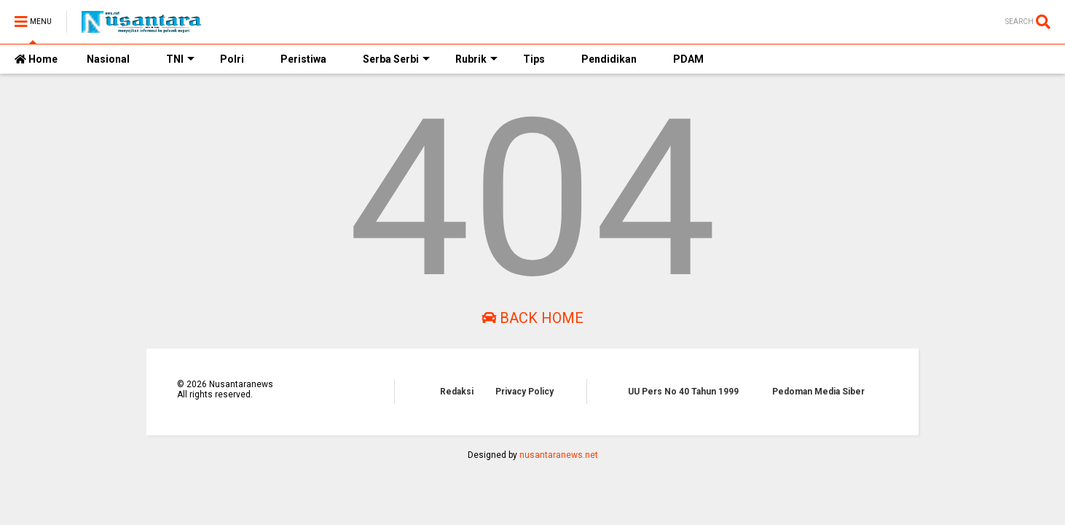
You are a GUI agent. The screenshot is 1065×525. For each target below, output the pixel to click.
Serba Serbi (396, 59)
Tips (534, 59)
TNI (180, 59)
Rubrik (476, 59)
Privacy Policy (524, 391)
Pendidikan (609, 59)
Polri (232, 59)
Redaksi (456, 391)
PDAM (688, 59)
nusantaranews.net (558, 455)
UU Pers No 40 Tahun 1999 (683, 391)
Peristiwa (303, 59)
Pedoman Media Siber (818, 391)
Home (36, 59)
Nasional (108, 59)
